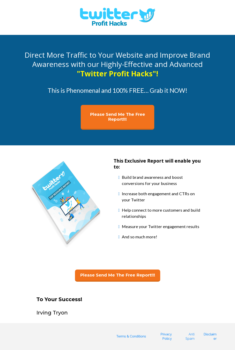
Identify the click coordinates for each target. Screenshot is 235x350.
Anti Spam (190, 336)
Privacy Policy (166, 336)
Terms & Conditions (131, 336)
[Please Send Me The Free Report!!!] (117, 117)
